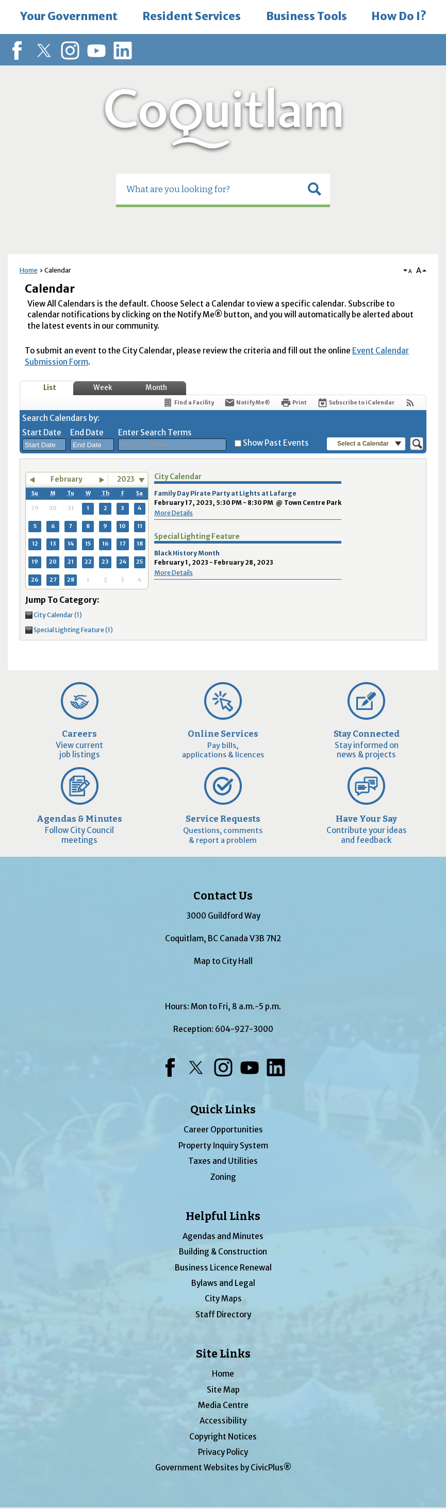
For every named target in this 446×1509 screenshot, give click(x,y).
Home (29, 270)
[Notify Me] (247, 402)
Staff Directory (223, 1314)
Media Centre (223, 1405)
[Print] (293, 402)
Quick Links (223, 1109)
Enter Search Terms (155, 432)
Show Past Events (276, 443)
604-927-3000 (244, 1029)
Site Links (223, 1354)
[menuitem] (69, 17)
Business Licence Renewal (223, 1268)
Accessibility (223, 1421)
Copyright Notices (223, 1437)
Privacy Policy (223, 1452)
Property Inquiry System (223, 1145)
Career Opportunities (223, 1129)
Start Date (41, 432)
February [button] (66, 479)
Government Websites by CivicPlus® (223, 1467)
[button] (314, 189)
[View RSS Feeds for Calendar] (410, 402)
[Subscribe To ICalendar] (355, 402)
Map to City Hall (223, 961)
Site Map (223, 1390)
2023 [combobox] (126, 479)
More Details (173, 513)
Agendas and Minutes (223, 1236)
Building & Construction (223, 1252)
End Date (87, 432)
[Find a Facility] (188, 402)
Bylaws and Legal (223, 1283)
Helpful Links (223, 1216)
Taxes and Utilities (223, 1161)
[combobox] (44, 444)
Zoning (223, 1177)
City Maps (223, 1298)
